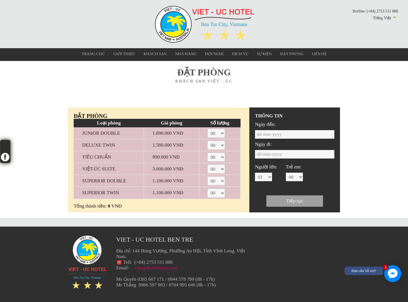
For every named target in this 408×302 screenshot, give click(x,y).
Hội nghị (214, 53)
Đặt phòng (291, 53)
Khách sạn (155, 53)
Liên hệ (319, 53)
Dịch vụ (240, 53)
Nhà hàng (185, 53)
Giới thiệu (124, 53)
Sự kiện (264, 53)
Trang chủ (93, 53)
